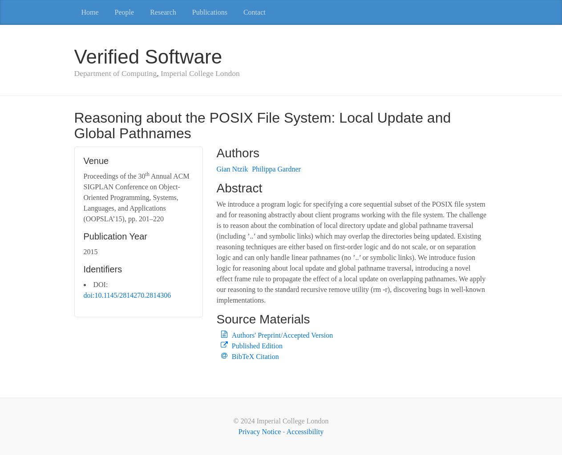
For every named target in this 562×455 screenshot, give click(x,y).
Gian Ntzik (232, 169)
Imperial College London (200, 73)
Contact (254, 12)
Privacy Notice (260, 431)
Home (90, 12)
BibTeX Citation (255, 356)
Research (163, 12)
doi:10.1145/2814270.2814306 (127, 295)
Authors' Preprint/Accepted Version (282, 335)
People (124, 12)
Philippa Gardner (276, 169)
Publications (209, 12)
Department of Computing (115, 73)
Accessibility (305, 431)
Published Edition (257, 346)
